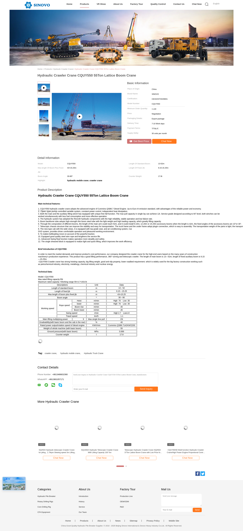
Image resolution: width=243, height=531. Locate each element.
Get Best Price (139, 141)
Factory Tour (136, 4)
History (81, 501)
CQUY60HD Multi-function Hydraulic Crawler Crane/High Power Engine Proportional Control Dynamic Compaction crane (186, 451)
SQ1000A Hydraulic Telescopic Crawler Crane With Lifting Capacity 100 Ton (99, 451)
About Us (118, 4)
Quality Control (158, 4)
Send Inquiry (146, 389)
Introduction (83, 496)
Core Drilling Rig (44, 507)
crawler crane (50, 353)
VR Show (101, 4)
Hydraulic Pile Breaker (47, 496)
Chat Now (197, 4)
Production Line (126, 496)
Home (69, 4)
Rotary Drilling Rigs (45, 501)
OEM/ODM (124, 501)
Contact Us (178, 4)
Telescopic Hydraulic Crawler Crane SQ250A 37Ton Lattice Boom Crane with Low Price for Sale (142, 451)
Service (82, 507)
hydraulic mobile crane (70, 353)
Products (84, 4)
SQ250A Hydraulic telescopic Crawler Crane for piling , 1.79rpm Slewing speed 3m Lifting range (57, 451)
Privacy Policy (153, 521)
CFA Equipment (44, 512)
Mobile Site (174, 521)
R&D (122, 507)
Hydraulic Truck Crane (93, 353)
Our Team (83, 512)
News (118, 521)
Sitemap (133, 521)
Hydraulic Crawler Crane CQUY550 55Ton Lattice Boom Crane (100, 69)
